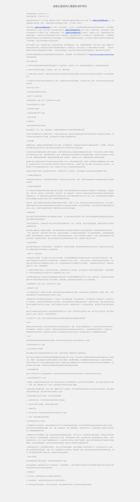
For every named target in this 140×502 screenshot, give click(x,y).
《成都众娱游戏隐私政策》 (100, 20)
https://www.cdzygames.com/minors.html (102, 54)
